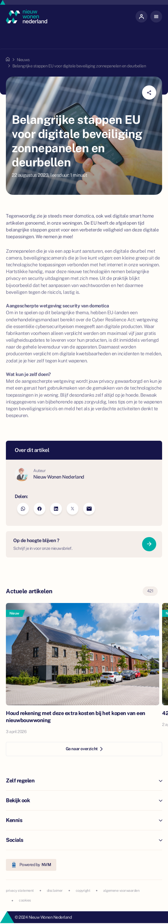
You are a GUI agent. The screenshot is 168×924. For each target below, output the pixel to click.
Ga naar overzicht (84, 748)
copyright (83, 891)
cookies (25, 900)
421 (150, 591)
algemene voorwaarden (121, 891)
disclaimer (55, 891)
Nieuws (23, 59)
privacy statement (20, 891)
